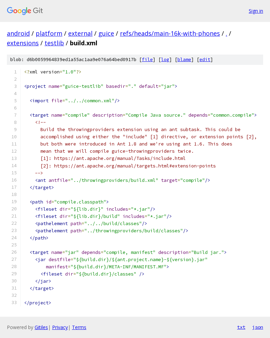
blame (184, 59)
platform (49, 33)
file (147, 59)
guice (106, 33)
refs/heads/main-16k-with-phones (170, 33)
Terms (79, 327)
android (18, 33)
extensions (23, 43)
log (165, 59)
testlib (54, 43)
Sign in (256, 11)
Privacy (60, 327)
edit (204, 59)
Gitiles (41, 327)
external (80, 33)
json (257, 327)
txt (241, 327)
